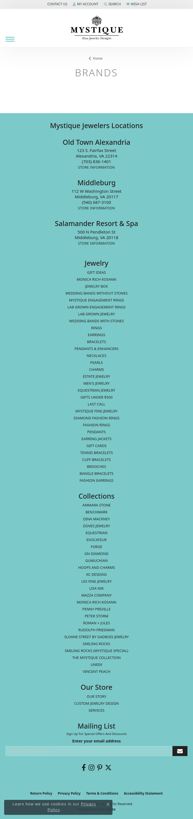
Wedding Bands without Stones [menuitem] (96, 293)
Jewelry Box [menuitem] (96, 286)
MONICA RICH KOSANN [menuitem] (96, 279)
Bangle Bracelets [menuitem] (97, 473)
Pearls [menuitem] (96, 362)
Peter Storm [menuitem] (96, 615)
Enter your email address (96, 741)
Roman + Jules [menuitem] (96, 622)
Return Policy (41, 793)
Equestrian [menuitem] (96, 532)
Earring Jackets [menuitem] (96, 438)
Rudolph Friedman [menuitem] (96, 629)
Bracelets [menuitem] (96, 341)
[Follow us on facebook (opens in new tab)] (84, 767)
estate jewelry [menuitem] (96, 376)
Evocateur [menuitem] (96, 539)
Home (98, 58)
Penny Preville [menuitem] (96, 609)
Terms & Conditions (102, 793)
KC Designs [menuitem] (96, 574)
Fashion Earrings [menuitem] (97, 480)
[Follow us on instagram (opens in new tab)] (91, 767)
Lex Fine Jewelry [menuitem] (96, 581)
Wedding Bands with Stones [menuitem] (96, 320)
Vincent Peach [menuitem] (96, 671)
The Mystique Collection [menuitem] (96, 657)
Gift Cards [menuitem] (96, 445)
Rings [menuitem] (96, 327)
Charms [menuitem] (96, 369)
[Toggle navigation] (10, 39)
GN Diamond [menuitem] (96, 553)
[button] (56, 4)
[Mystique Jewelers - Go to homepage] (96, 28)
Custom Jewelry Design (96, 703)
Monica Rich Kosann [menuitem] (96, 602)
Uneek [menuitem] (96, 664)
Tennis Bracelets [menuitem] (96, 452)
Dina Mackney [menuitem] (96, 518)
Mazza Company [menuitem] (96, 595)
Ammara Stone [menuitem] (96, 505)
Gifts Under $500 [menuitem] (97, 397)
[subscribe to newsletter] (179, 751)
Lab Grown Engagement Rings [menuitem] (96, 307)
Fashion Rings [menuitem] (96, 424)
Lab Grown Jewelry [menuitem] (96, 313)
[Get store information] (96, 167)
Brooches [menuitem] (96, 466)
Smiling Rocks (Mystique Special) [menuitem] (96, 650)
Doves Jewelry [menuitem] (96, 525)
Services (96, 710)
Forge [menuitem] (96, 546)
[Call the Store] (96, 161)
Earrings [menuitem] (96, 334)
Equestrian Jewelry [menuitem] (96, 390)
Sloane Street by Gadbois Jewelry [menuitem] (96, 636)
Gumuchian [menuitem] (96, 560)
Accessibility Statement (143, 793)
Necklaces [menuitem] (96, 355)
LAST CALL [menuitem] (96, 404)
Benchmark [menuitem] (97, 511)
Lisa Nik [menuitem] (96, 588)
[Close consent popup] (108, 804)
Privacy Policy (69, 793)
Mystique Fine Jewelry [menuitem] (96, 411)
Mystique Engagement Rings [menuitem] (96, 300)
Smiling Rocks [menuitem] (96, 643)
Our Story (96, 696)
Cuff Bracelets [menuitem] (96, 459)
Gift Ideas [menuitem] (96, 272)
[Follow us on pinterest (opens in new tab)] (99, 767)
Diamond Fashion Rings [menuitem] (96, 417)
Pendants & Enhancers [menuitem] (96, 348)
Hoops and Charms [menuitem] (96, 567)
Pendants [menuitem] (96, 431)
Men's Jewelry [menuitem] (96, 383)
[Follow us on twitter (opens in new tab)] (108, 767)
